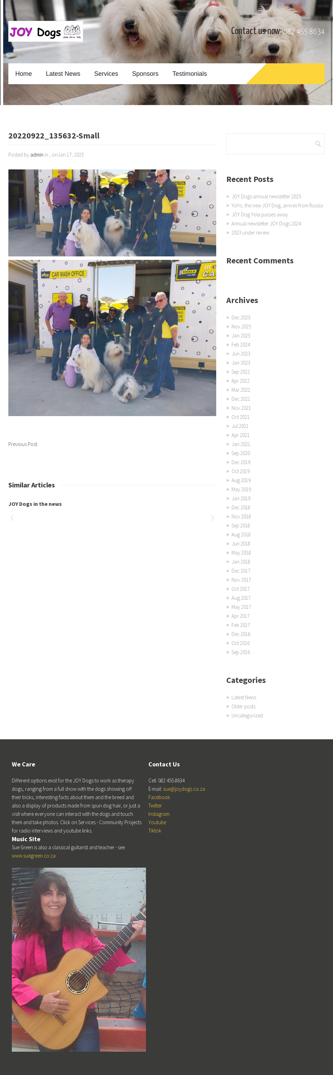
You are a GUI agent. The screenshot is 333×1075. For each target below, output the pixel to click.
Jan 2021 (241, 444)
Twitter (155, 805)
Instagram (159, 814)
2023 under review (250, 232)
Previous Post (22, 444)
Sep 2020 (241, 453)
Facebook (159, 797)
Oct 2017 (241, 589)
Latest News (63, 73)
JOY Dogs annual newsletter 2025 (266, 196)
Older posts (243, 706)
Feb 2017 (241, 625)
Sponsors (145, 73)
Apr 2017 (241, 616)
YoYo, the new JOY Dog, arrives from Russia (277, 205)
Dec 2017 (241, 570)
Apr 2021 (241, 435)
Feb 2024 (241, 344)
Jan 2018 (241, 561)
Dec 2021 (241, 399)
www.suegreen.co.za (34, 855)
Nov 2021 (241, 408)
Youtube (157, 822)
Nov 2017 (241, 579)
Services (106, 73)
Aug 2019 (241, 480)
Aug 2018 (241, 534)
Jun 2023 (241, 353)
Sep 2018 (241, 525)
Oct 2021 (241, 417)
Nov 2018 (241, 516)
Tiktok (154, 830)
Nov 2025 (241, 326)
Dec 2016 (241, 634)
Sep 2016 (241, 652)
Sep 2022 (241, 371)
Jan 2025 (241, 335)
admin (36, 154)
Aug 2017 (241, 598)
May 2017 (241, 607)
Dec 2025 (241, 317)
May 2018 (241, 552)
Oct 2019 (241, 471)
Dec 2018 (241, 507)
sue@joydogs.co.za (184, 789)
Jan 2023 (241, 362)
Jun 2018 (241, 543)
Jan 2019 (241, 498)
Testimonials (189, 73)
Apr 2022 (241, 380)
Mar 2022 (241, 390)
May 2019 (241, 489)
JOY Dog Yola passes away (260, 214)
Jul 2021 (240, 426)
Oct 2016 (241, 643)
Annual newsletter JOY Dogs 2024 (266, 223)
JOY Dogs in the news (35, 503)
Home (23, 73)
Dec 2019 (241, 462)
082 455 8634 (304, 32)
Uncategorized (247, 715)
